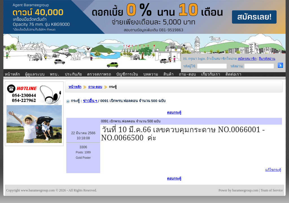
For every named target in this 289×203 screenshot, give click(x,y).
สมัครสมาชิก (247, 59)
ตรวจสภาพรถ (99, 74)
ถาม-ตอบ (187, 74)
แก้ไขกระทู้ (273, 170)
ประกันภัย (73, 74)
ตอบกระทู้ (174, 112)
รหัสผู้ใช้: (189, 66)
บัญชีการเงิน (127, 74)
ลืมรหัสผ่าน (267, 59)
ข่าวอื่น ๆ (90, 101)
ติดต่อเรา (233, 74)
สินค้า (168, 74)
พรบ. (55, 74)
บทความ (150, 74)
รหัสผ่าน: (236, 66)
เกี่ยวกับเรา (210, 74)
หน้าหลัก (12, 74)
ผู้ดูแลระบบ (35, 74)
